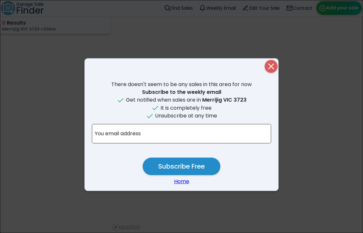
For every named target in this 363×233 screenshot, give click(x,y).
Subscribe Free (181, 166)
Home (181, 181)
